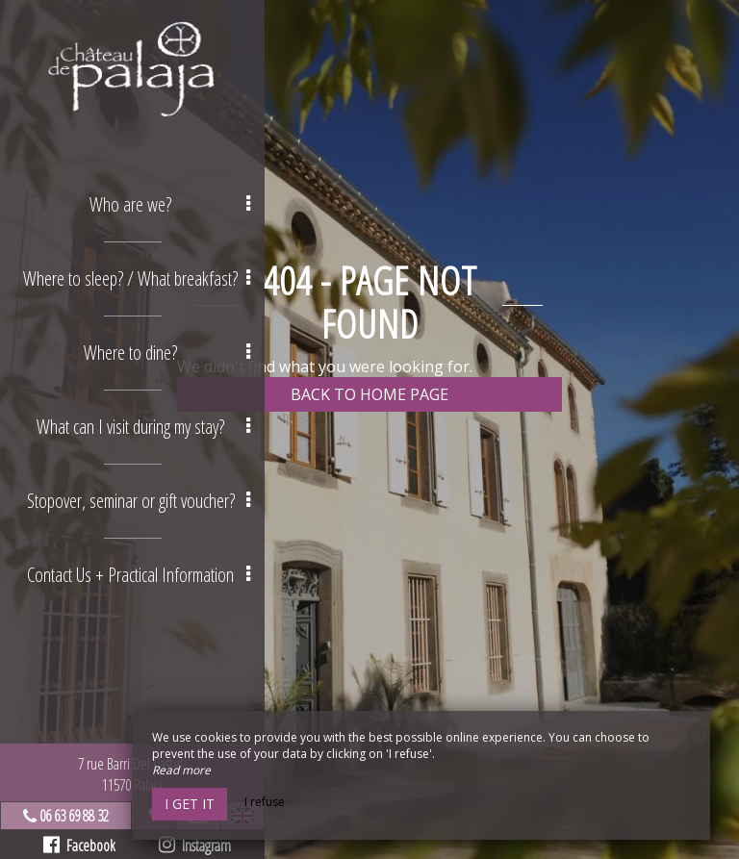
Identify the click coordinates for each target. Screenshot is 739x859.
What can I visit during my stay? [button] (143, 427)
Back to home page (369, 394)
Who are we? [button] (169, 204)
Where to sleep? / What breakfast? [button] (136, 278)
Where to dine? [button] (167, 353)
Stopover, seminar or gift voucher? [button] (139, 501)
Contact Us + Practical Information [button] (138, 575)
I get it (190, 804)
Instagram (195, 845)
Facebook (79, 845)
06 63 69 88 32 (74, 815)
